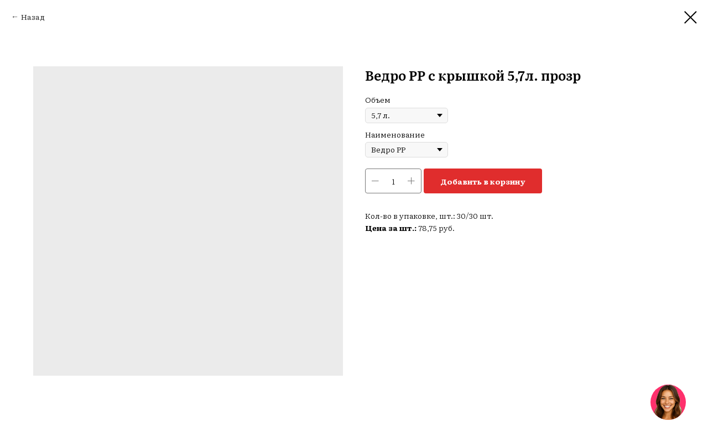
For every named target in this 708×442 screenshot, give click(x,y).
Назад (33, 16)
